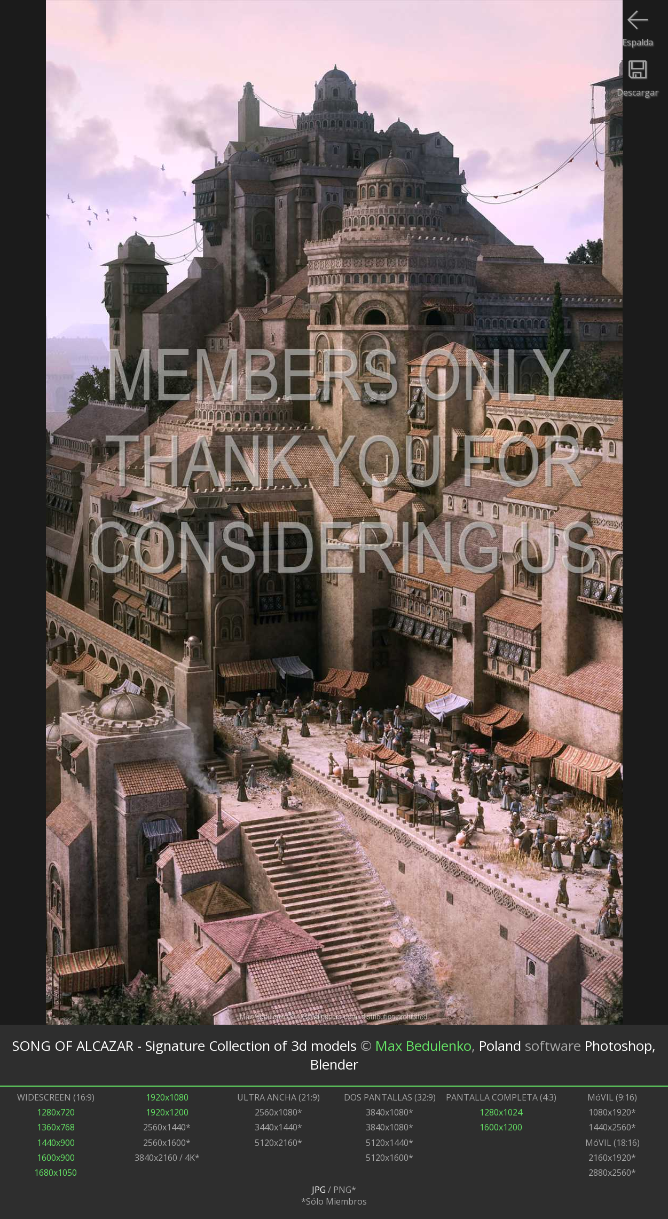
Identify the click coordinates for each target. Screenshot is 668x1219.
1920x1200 (167, 1112)
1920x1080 (167, 1097)
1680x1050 (55, 1172)
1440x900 (56, 1143)
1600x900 (56, 1157)
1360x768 (56, 1127)
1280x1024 (501, 1112)
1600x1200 (501, 1127)
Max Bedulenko (423, 1045)
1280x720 (56, 1112)
